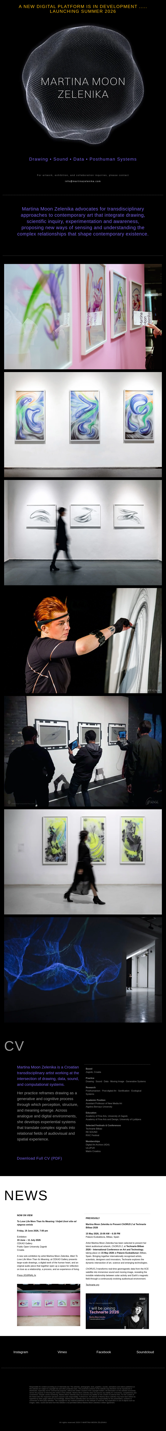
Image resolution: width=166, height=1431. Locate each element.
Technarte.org (92, 1285)
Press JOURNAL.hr (26, 1275)
